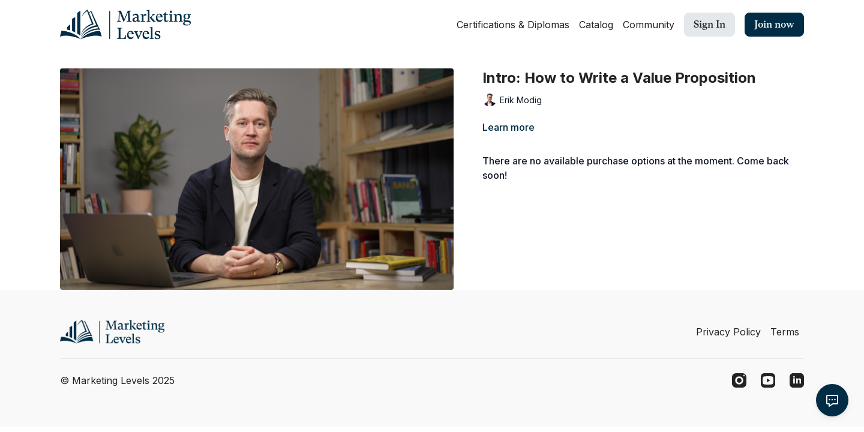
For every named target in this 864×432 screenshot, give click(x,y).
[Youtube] (768, 380)
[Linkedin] (797, 380)
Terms (784, 332)
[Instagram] (739, 380)
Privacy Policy (728, 332)
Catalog (596, 25)
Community (648, 25)
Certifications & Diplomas (513, 25)
